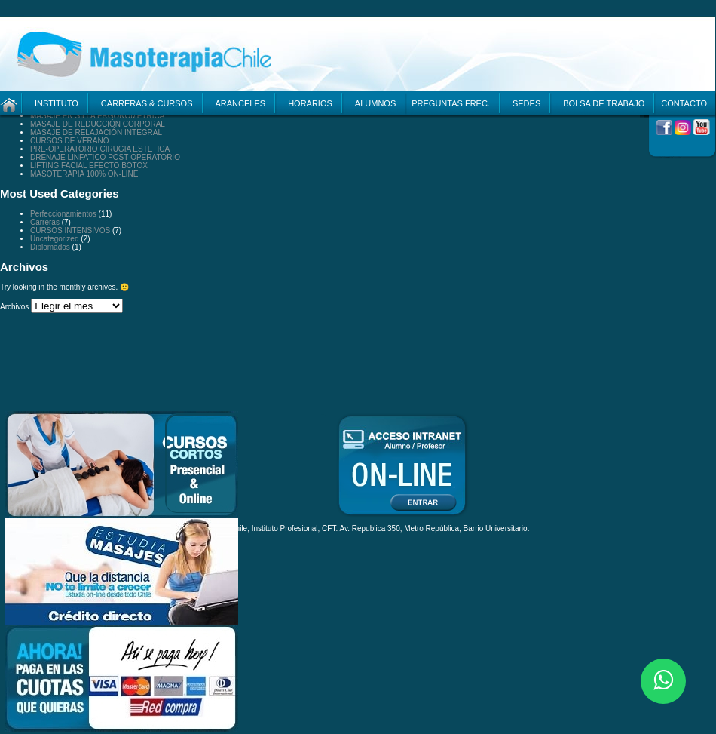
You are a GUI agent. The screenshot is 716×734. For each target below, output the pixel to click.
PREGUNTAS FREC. (451, 103)
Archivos (14, 307)
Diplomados (50, 247)
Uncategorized (54, 239)
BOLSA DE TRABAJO (603, 103)
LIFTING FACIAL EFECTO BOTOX (89, 165)
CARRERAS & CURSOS (147, 103)
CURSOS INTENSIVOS (70, 230)
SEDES (526, 103)
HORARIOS (310, 103)
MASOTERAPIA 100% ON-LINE (84, 174)
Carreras (45, 222)
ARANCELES (241, 103)
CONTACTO (684, 103)
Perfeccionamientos (63, 214)
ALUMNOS (375, 103)
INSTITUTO (56, 103)
